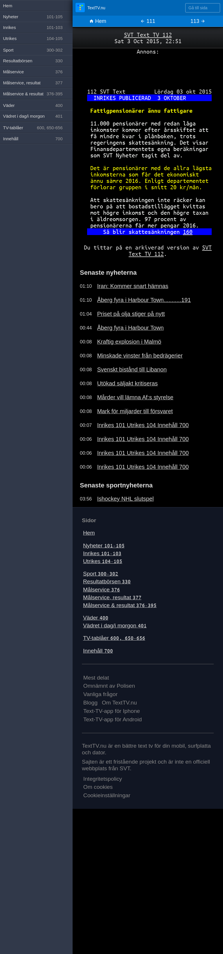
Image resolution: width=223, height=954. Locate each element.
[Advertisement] (148, 69)
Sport (100, 574)
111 (147, 21)
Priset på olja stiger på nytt (131, 314)
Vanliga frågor (100, 694)
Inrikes (102, 553)
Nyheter (104, 545)
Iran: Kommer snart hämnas (132, 286)
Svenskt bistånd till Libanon (132, 369)
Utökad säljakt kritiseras (127, 383)
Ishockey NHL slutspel (125, 499)
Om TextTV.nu (119, 703)
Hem (97, 21)
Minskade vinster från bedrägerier (140, 355)
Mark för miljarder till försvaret (135, 411)
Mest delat (96, 678)
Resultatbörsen (107, 581)
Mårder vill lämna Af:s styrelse (135, 397)
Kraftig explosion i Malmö (129, 341)
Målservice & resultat (120, 605)
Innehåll (98, 651)
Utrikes (102, 561)
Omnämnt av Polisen (109, 686)
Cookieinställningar (106, 795)
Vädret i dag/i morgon (115, 625)
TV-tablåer (114, 638)
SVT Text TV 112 (148, 34)
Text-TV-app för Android (112, 719)
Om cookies (98, 787)
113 (197, 21)
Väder (95, 618)
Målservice (101, 590)
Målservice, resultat (112, 597)
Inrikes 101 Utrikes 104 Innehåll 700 (143, 425)
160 (188, 231)
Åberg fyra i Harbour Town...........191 (144, 300)
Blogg (90, 703)
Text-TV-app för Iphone (111, 711)
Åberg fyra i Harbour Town (130, 328)
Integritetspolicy (102, 779)
